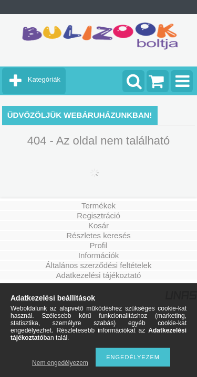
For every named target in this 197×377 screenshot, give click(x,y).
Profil (98, 245)
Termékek (98, 205)
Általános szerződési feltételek (99, 265)
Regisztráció (98, 215)
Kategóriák (44, 79)
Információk (98, 255)
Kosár (98, 225)
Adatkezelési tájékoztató (98, 275)
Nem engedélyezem (60, 363)
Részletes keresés (98, 235)
